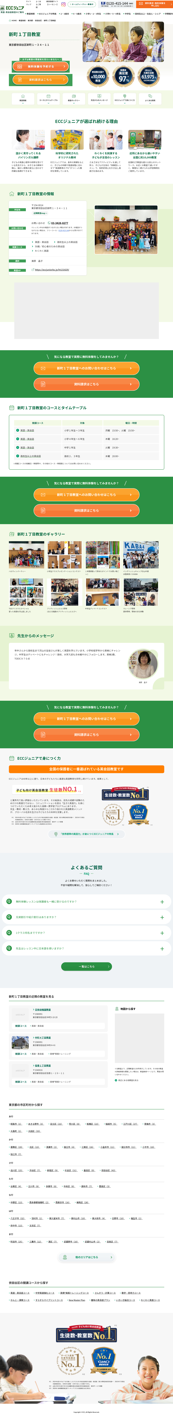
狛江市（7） (16, 1154)
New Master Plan (77, 1300)
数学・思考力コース (131, 1292)
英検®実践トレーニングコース (74, 1292)
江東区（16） (87, 1147)
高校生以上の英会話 (68, 242)
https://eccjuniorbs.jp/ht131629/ (52, 269)
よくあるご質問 (38, 4)
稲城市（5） (111, 1123)
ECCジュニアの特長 (47, 13)
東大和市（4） (99, 1218)
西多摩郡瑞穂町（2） (39, 1202)
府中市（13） (17, 1225)
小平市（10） (148, 1147)
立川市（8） (34, 1186)
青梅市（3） (150, 1123)
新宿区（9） (53, 1170)
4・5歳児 (77, 13)
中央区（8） (69, 1186)
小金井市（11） (108, 1147)
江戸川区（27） (130, 1123)
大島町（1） (16, 1131)
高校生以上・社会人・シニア (148, 13)
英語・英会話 (43, 242)
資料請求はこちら (86, 384)
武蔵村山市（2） (93, 1241)
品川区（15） (17, 1170)
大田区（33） (34, 1131)
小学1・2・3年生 (93, 13)
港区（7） (53, 1241)
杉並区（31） (71, 1170)
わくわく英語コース (150, 1300)
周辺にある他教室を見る (128, 1080)
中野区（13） (17, 1202)
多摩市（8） (52, 1186)
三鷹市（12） (35, 1241)
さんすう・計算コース (105, 1292)
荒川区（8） (75, 1123)
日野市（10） (118, 1218)
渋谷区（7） (35, 1170)
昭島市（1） (16, 1123)
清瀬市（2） (52, 1147)
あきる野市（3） (36, 1123)
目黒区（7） (112, 1241)
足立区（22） (56, 1123)
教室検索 (31, 13)
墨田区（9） (89, 1170)
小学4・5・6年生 (113, 13)
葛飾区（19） (17, 1147)
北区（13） (34, 1147)
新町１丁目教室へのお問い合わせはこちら (86, 368)
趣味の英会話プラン (100, 1300)
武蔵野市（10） (71, 1241)
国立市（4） (70, 1147)
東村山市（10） (78, 1218)
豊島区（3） (105, 1186)
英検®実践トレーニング (61, 1053)
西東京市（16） (63, 1202)
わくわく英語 (43, 250)
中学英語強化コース (44, 1292)
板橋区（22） (93, 1123)
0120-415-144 (64, 230)
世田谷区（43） (109, 1170)
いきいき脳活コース (125, 1300)
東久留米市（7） (57, 1218)
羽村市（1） (37, 1218)
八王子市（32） (18, 1218)
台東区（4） (16, 1186)
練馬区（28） (83, 1202)
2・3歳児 (65, 13)
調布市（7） (87, 1186)
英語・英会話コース (20, 1292)
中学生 (128, 13)
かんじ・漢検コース (20, 1300)
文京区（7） (35, 1225)
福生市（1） (136, 1218)
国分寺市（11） (129, 1147)
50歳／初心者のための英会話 (51, 246)
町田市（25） (17, 1241)
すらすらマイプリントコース (49, 1300)
